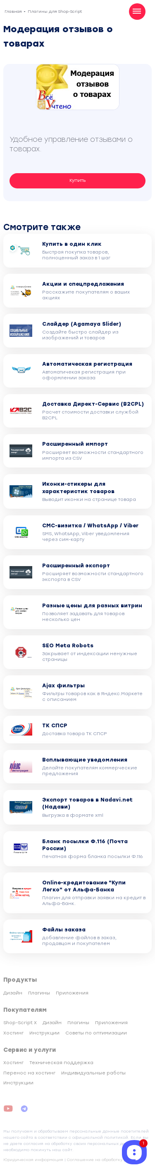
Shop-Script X (20, 1022)
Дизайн (12, 993)
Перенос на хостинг (29, 1073)
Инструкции (44, 1033)
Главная (13, 11)
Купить (77, 180)
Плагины (39, 993)
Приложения (72, 993)
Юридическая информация (33, 1159)
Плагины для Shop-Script (55, 11)
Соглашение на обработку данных (104, 1159)
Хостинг (13, 1033)
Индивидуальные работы (93, 1073)
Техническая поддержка (61, 1062)
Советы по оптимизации (96, 1033)
